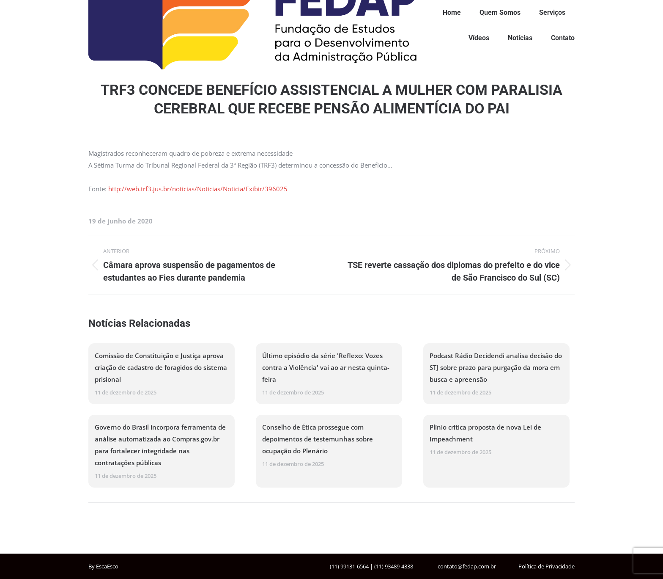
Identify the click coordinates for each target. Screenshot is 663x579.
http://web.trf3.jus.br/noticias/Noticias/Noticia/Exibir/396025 (198, 189)
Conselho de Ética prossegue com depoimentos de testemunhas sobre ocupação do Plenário (317, 439)
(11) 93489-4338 (393, 566)
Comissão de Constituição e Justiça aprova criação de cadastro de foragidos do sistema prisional (161, 367)
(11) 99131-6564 (349, 566)
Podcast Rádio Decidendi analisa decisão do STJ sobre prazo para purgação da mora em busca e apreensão (496, 367)
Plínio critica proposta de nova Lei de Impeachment (485, 433)
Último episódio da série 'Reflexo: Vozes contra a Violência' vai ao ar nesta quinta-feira (325, 367)
